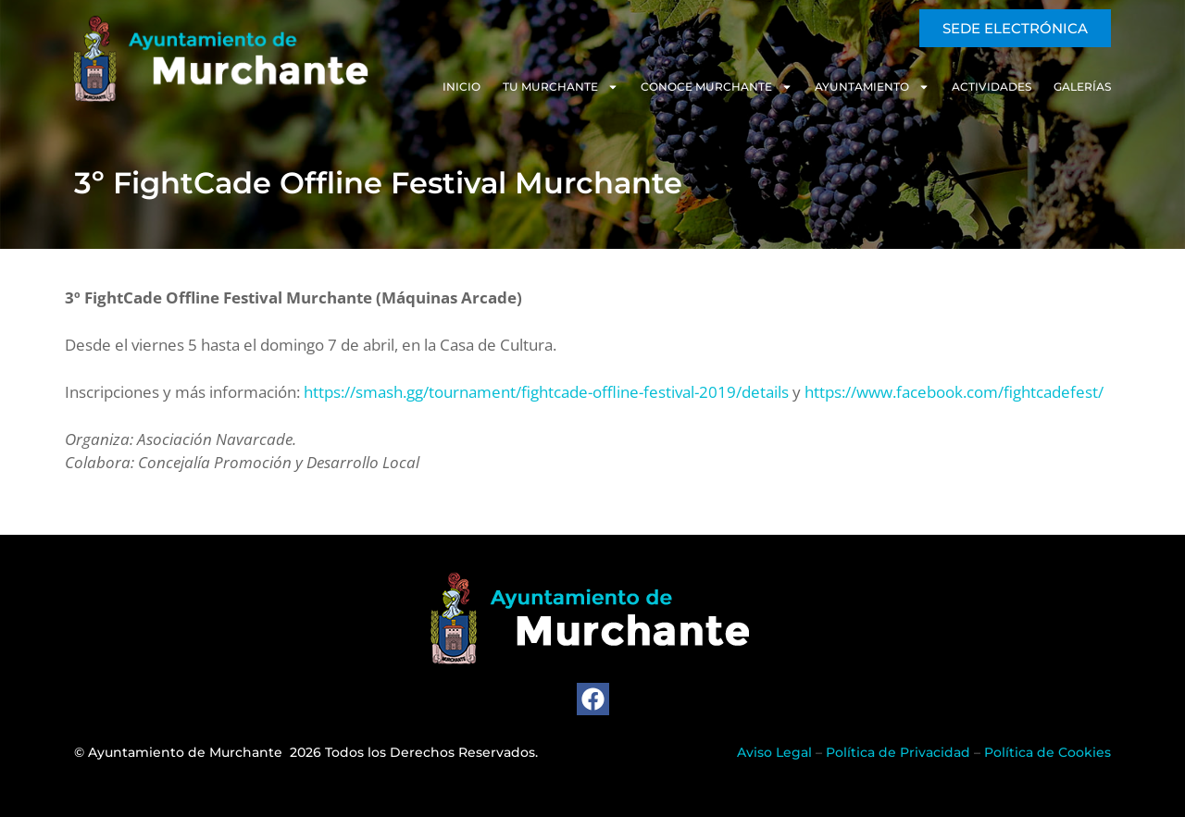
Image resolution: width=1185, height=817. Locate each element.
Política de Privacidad (898, 752)
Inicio (461, 86)
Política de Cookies (1047, 752)
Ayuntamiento (872, 87)
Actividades (991, 86)
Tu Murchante (560, 87)
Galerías (1082, 86)
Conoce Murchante (716, 87)
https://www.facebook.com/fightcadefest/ (954, 391)
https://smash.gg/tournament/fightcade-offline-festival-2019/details (546, 391)
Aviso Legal (774, 752)
